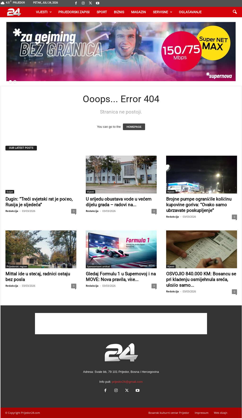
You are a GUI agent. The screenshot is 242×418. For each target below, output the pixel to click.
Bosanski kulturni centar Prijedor (168, 412)
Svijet (10, 191)
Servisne (162, 12)
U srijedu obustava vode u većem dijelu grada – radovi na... (118, 201)
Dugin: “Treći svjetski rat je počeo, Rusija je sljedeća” (39, 201)
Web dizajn (220, 412)
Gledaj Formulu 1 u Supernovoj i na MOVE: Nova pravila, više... (121, 276)
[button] (234, 12)
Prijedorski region (17, 266)
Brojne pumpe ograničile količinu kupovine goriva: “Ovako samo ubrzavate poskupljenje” (199, 204)
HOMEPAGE (133, 126)
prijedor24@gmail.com (127, 381)
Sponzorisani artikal (98, 266)
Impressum (201, 412)
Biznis (119, 12)
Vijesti (44, 12)
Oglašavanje (190, 12)
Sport (102, 12)
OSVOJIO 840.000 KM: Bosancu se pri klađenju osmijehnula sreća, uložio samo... (201, 279)
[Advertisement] (121, 323)
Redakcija (11, 211)
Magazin (138, 12)
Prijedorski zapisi (74, 12)
